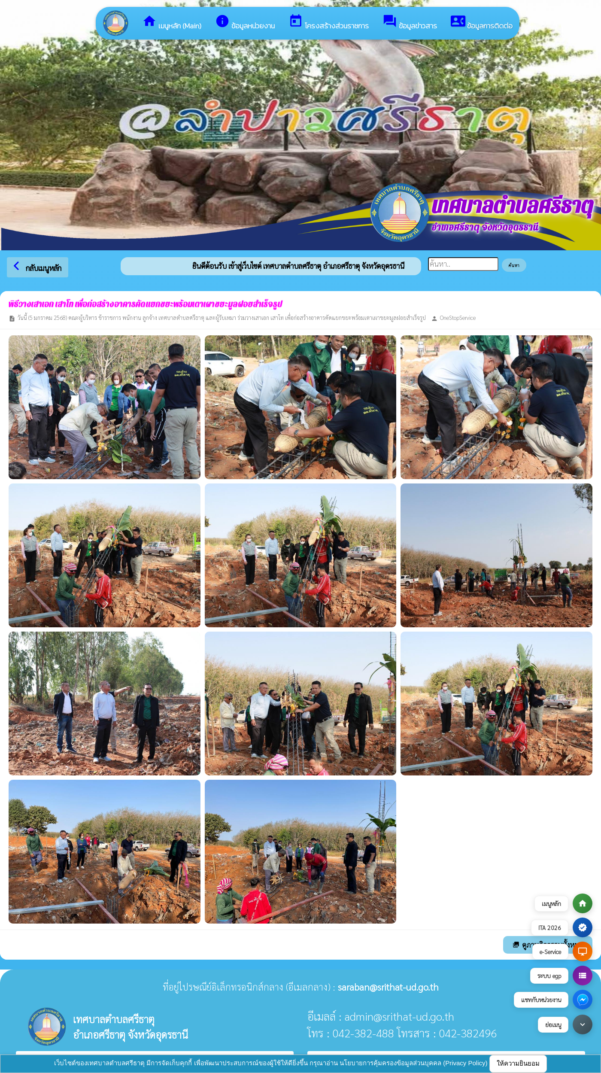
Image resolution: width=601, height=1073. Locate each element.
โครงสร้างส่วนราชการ (328, 22)
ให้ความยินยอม (518, 1063)
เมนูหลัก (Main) (171, 22)
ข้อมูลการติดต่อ (482, 22)
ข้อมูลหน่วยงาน (245, 22)
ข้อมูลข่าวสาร (409, 22)
